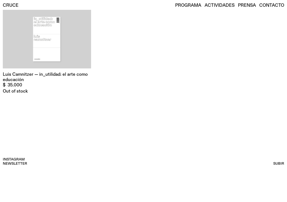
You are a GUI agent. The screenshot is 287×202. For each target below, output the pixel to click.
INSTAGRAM (14, 159)
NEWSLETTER (15, 163)
